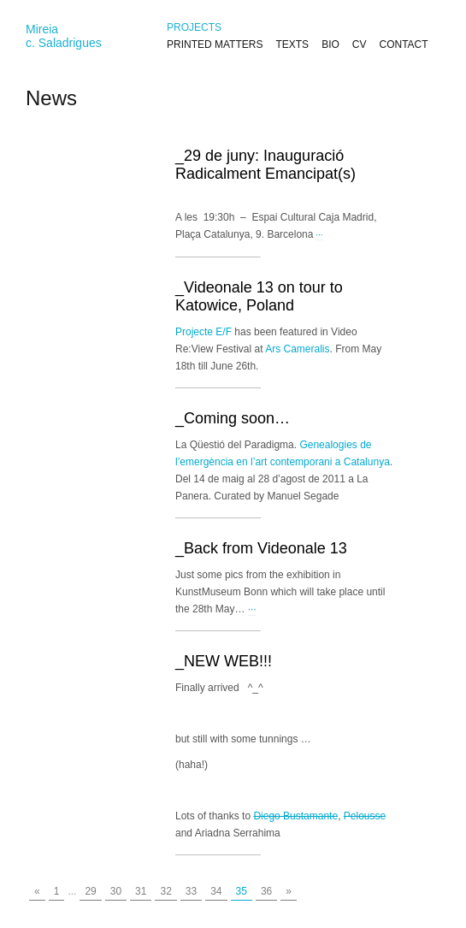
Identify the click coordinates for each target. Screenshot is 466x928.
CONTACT (403, 44)
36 (266, 891)
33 (191, 891)
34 (215, 891)
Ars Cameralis (297, 349)
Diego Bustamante (295, 816)
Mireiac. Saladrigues (64, 36)
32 (165, 891)
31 (140, 891)
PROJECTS (194, 27)
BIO (330, 44)
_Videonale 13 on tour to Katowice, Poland (259, 296)
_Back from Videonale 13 (261, 548)
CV (359, 44)
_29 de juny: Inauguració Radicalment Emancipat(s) (265, 164)
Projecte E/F (203, 332)
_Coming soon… (232, 418)
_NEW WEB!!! (223, 661)
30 (115, 891)
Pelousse (365, 816)
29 (90, 891)
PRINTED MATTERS (214, 44)
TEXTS (292, 44)
